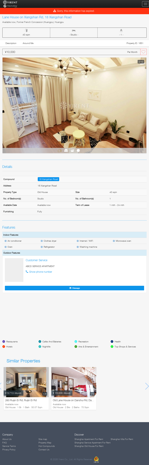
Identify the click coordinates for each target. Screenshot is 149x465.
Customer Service (36, 260)
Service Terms (9, 446)
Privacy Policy (8, 449)
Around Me (28, 43)
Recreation (83, 341)
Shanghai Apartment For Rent (88, 439)
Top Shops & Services (125, 346)
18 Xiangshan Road (48, 179)
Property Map (45, 442)
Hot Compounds (47, 446)
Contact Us (44, 449)
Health (118, 341)
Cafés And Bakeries (51, 341)
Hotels (9, 346)
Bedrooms (66, 150)
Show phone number (40, 271)
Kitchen (78, 150)
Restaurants (12, 341)
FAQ (4, 442)
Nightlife (46, 346)
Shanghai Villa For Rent (122, 439)
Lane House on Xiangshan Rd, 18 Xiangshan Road (36, 17)
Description (11, 43)
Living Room (59, 150)
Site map (43, 439)
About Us (7, 439)
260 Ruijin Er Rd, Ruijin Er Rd (21, 400)
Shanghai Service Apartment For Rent (92, 442)
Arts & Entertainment (88, 346)
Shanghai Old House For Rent (88, 446)
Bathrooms (72, 150)
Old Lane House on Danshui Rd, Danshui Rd (77, 400)
